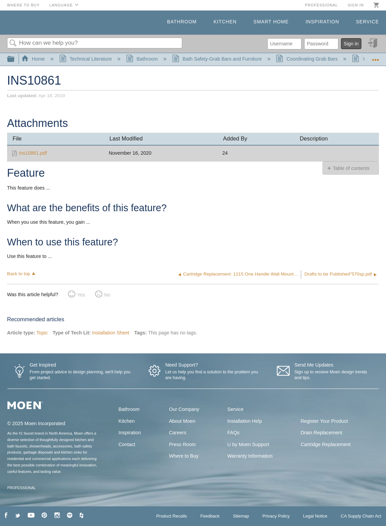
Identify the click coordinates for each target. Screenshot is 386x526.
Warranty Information (250, 456)
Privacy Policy (276, 516)
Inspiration (322, 21)
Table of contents (351, 168)
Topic (42, 332)
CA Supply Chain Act (361, 516)
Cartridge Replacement (325, 444)
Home (33, 59)
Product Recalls (171, 516)
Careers (177, 432)
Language (61, 5)
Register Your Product (324, 421)
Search (13, 43)
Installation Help (244, 421)
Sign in (355, 5)
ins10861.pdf (33, 153)
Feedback (210, 516)
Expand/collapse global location (375, 57)
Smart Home (271, 21)
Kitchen (225, 21)
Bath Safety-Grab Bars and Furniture (217, 59)
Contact (127, 444)
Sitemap (241, 516)
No (107, 295)
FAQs (233, 432)
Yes (81, 295)
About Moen (182, 421)
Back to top (18, 273)
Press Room (182, 444)
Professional (321, 5)
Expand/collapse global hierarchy (15, 59)
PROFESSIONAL (21, 488)
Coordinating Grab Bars (307, 59)
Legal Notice (315, 516)
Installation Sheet (110, 332)
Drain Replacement (321, 432)
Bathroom (182, 21)
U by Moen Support (248, 444)
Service (367, 21)
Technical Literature (86, 59)
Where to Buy (23, 5)
